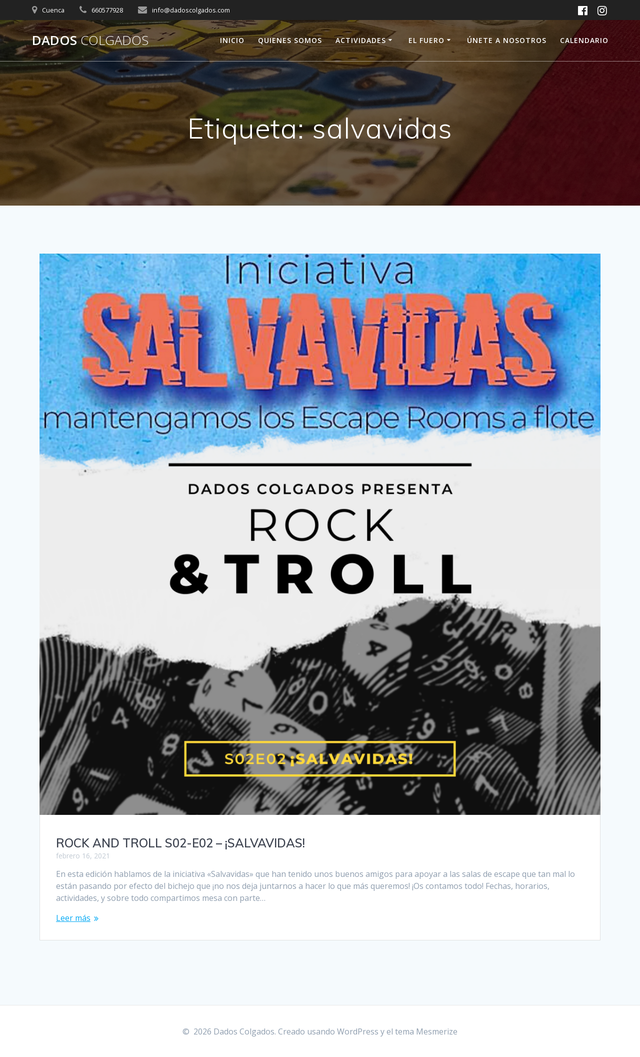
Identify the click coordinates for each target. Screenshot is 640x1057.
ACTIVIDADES (361, 40)
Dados (90, 40)
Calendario (584, 40)
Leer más (73, 917)
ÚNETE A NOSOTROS (506, 40)
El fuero (426, 40)
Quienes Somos (290, 40)
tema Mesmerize (426, 1031)
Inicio (232, 40)
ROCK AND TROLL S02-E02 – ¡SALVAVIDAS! (180, 842)
